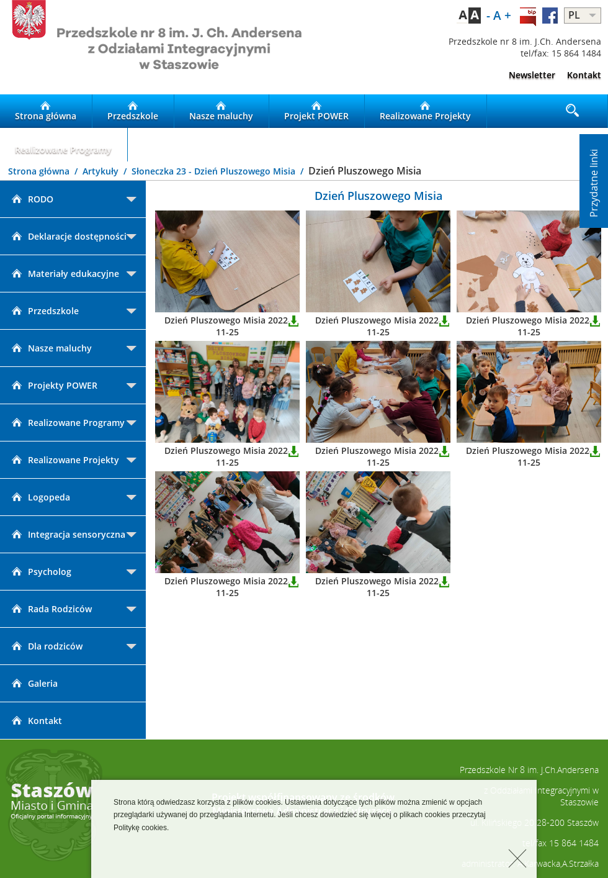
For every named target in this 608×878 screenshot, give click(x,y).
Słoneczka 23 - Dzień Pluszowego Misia (215, 171)
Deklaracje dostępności (68, 236)
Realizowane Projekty (425, 111)
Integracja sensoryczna (67, 534)
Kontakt (584, 75)
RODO (31, 199)
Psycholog (40, 571)
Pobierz (293, 321)
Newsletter (532, 75)
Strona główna (45, 111)
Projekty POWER (53, 385)
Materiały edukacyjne (64, 273)
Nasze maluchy (221, 111)
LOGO (152, 47)
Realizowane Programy (63, 144)
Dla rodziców (46, 646)
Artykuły (102, 171)
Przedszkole (132, 111)
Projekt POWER (316, 111)
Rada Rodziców (50, 609)
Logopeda (39, 497)
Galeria (33, 683)
